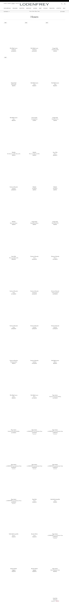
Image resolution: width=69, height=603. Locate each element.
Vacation (21, 8)
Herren (9, 3)
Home (30, 11)
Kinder (13, 3)
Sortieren (6, 11)
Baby (40, 8)
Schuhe (45, 8)
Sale (64, 8)
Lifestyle (17, 3)
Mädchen (28, 8)
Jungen (35, 8)
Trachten (52, 8)
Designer (15, 8)
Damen (5, 3)
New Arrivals (7, 8)
